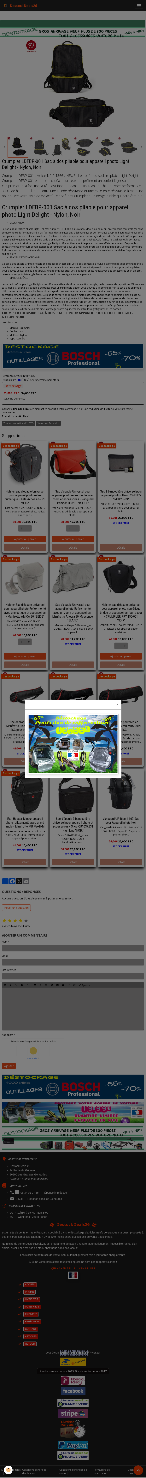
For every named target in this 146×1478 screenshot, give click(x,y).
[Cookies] (8, 1470)
